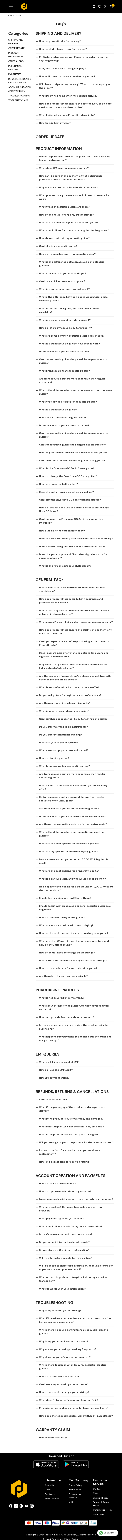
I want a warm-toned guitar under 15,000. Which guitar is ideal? (73, 861)
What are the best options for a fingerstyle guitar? (69, 871)
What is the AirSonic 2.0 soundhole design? (65, 566)
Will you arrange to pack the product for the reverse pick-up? (76, 1142)
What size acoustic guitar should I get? (62, 273)
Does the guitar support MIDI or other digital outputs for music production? (73, 556)
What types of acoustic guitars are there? (64, 207)
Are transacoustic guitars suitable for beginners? (69, 808)
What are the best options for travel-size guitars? (69, 843)
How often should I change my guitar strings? (66, 215)
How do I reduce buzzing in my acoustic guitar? (67, 254)
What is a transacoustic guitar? (58, 410)
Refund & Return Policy (101, 1504)
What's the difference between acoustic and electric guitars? (71, 833)
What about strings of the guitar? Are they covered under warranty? (74, 1007)
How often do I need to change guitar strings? (67, 953)
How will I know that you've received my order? (67, 76)
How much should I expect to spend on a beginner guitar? (73, 933)
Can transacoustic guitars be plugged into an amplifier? (72, 445)
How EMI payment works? (54, 1078)
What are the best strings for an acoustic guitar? (69, 222)
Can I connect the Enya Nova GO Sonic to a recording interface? (71, 520)
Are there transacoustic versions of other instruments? (73, 824)
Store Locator (52, 1498)
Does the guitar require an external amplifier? (66, 492)
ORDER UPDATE (16, 48)
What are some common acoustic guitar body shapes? (72, 336)
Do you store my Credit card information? (64, 1250)
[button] (106, 6)
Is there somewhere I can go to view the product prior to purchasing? (73, 1026)
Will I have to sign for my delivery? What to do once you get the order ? (74, 86)
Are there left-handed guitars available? (63, 976)
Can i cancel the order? (53, 1099)
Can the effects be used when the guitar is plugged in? (72, 460)
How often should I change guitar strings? (64, 1392)
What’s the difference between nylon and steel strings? (73, 960)
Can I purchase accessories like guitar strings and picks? (73, 719)
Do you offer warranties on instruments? (63, 727)
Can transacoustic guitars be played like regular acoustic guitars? (73, 361)
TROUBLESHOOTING (19, 95)
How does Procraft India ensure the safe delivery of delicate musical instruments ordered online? (75, 105)
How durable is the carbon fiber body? (62, 531)
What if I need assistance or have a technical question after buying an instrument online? (75, 1320)
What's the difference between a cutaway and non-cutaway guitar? (75, 391)
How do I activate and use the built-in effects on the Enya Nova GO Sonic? (74, 509)
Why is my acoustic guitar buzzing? (60, 1310)
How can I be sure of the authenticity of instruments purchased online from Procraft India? (70, 177)
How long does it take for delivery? (60, 41)
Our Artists (50, 1494)
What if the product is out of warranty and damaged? (71, 1119)
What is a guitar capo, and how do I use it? (64, 289)
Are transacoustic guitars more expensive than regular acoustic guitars (72, 775)
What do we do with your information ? (62, 1289)
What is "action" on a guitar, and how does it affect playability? (69, 310)
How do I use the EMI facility (56, 1070)
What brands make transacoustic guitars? (64, 371)
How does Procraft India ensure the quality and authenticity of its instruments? (75, 631)
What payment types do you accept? (61, 1218)
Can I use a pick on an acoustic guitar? (62, 281)
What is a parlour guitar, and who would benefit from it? (72, 879)
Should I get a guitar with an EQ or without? (65, 898)
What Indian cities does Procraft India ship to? (67, 115)
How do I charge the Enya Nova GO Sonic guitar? (68, 476)
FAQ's (95, 1493)
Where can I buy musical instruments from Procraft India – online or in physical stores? (74, 612)
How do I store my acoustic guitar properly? (65, 328)
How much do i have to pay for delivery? (63, 49)
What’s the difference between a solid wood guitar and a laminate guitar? (73, 298)
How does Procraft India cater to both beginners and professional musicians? (71, 600)
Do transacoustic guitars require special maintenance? (72, 816)
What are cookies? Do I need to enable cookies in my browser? (70, 1208)
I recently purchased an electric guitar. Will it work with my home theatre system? (74, 158)
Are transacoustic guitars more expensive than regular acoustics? (72, 380)
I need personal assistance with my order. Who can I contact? (76, 1199)
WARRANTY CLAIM (18, 100)
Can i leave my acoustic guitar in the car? (64, 1384)
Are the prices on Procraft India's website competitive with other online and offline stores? (75, 677)
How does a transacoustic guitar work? (62, 417)
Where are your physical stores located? (63, 750)
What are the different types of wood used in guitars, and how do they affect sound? (74, 942)
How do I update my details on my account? (65, 1191)
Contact (97, 1489)
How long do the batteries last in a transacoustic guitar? (73, 452)
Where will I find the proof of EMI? (59, 1062)
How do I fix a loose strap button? (59, 1376)
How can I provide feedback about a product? (66, 1017)
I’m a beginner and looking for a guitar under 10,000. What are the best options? (76, 888)
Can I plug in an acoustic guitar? (58, 246)
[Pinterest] (21, 1506)
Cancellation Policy (102, 1509)
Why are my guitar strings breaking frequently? (67, 1349)
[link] (94, 6)
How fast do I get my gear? (55, 123)
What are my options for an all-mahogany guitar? (68, 851)
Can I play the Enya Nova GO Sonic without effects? (70, 500)
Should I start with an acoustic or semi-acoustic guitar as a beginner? (75, 907)
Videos (48, 1489)
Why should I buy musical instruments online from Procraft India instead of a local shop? (74, 666)
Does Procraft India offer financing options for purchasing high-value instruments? (74, 654)
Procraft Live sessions (75, 1496)
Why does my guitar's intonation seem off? (65, 1357)
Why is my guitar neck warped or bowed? (64, 1341)
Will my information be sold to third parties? (65, 1258)
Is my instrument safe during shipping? (62, 68)
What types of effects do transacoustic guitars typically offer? (73, 787)
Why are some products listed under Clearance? (68, 187)
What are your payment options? (59, 742)
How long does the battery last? (58, 484)
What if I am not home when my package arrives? (68, 96)
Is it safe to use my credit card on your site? (65, 1234)
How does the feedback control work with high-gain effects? (76, 1416)
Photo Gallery (75, 1485)
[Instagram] (32, 1506)
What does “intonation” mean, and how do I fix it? (68, 1400)
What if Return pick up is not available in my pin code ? (71, 1126)
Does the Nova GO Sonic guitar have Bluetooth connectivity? (76, 538)
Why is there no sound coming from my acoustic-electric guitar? (73, 1331)
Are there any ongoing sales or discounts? (64, 703)
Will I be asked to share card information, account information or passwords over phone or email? (76, 1267)
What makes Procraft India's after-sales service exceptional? (76, 622)
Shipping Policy (100, 1497)
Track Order (99, 1514)
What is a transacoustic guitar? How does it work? (69, 344)
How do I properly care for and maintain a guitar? (68, 968)
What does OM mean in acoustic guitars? (64, 168)
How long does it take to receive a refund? (64, 1162)
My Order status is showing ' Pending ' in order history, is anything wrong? (73, 58)
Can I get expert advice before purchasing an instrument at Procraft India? (75, 643)
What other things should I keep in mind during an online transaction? (73, 1278)
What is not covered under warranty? (62, 998)
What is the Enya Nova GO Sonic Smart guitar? (67, 468)
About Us (49, 1485)
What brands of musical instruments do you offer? (69, 687)
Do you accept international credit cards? (64, 1242)
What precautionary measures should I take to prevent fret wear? (75, 197)
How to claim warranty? (53, 1437)
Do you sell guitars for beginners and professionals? (70, 695)
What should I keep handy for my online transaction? (70, 1226)
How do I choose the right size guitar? (62, 917)
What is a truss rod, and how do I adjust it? (65, 320)
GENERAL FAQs (16, 61)
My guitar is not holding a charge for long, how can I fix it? (73, 1408)
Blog (71, 1501)
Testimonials (75, 1489)
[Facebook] (10, 1506)
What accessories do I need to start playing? (66, 925)
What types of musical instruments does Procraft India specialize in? (72, 589)
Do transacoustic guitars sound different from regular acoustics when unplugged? (71, 798)
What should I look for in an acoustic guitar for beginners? (74, 230)
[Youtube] (26, 1506)
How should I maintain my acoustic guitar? (64, 238)
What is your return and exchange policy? (64, 711)
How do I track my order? (54, 758)
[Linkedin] (16, 1506)
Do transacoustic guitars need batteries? (64, 351)
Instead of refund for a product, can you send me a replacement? (69, 1152)
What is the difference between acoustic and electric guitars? (71, 263)
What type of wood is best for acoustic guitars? (68, 402)
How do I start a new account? (57, 1183)
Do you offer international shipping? (60, 735)
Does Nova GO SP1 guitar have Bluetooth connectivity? (72, 546)
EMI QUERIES (14, 74)
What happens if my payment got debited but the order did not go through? (75, 1038)
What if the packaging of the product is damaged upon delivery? (72, 1108)
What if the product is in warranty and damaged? (68, 1134)
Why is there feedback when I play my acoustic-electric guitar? (72, 1366)
